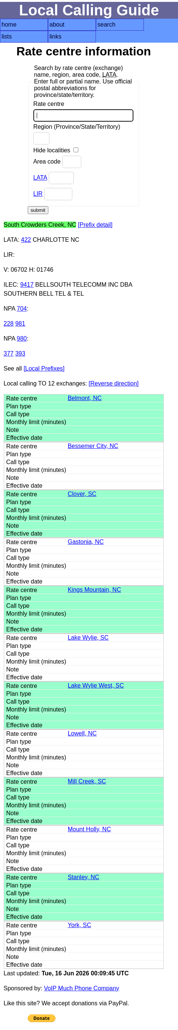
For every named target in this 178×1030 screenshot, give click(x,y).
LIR (38, 194)
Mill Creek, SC (87, 781)
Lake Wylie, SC (88, 637)
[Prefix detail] (95, 225)
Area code (57, 162)
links (55, 36)
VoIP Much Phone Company (81, 988)
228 (9, 323)
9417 (27, 284)
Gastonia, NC (86, 542)
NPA (9, 308)
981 (20, 323)
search (106, 24)
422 (26, 240)
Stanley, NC (83, 877)
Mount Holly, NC (89, 829)
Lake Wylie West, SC (96, 685)
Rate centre (83, 111)
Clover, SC (82, 494)
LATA (40, 177)
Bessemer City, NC (93, 446)
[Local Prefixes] (44, 368)
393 (20, 353)
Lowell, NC (82, 733)
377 (9, 353)
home (8, 24)
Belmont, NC (85, 398)
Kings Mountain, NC (94, 589)
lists (6, 36)
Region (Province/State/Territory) (76, 134)
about (56, 24)
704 (22, 308)
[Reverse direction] (114, 383)
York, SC (79, 925)
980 (22, 338)
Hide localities (55, 150)
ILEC (10, 284)
